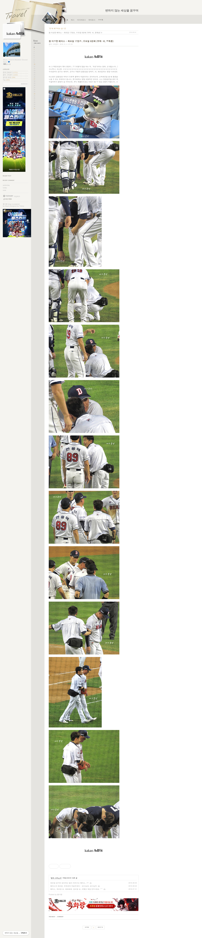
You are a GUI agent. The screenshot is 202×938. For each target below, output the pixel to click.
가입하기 (17, 196)
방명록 (100, 20)
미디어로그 (81, 20)
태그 (72, 20)
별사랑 (5, 204)
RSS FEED (7, 199)
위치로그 (91, 20)
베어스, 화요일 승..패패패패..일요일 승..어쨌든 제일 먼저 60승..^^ (76, 889)
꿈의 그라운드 (10, 75)
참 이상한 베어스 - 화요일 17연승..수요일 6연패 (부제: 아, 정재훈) (75, 32)
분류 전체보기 (10, 72)
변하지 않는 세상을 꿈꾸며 (121, 10)
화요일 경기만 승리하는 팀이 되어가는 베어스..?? (69, 883)
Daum (7, 206)
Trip (6, 80)
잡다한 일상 (9, 77)
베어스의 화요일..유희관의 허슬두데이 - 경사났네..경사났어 (73, 886)
